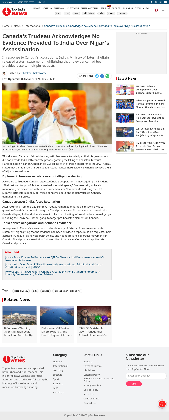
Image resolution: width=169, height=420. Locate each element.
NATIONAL (59, 8)
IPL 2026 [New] (105, 8)
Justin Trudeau (21, 291)
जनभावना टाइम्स (8, 2)
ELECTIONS (73, 8)
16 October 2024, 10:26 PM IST (29, 79)
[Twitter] (156, 2)
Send (133, 384)
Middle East (89, 13)
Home (6, 26)
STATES (45, 8)
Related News (17, 300)
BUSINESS (128, 8)
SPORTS (116, 8)
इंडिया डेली (41, 2)
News (17, 26)
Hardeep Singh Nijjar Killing (67, 291)
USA (67, 13)
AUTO (146, 8)
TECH (138, 8)
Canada (45, 291)
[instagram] (160, 2)
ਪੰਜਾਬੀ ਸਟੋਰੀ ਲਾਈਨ (26, 2)
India (101, 13)
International (33, 26)
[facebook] (151, 2)
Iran (58, 13)
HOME (36, 8)
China (110, 13)
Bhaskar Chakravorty (33, 73)
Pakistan (122, 13)
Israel (76, 13)
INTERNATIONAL (90, 8)
